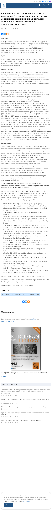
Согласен (8, 505)
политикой (26, 501)
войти (33, 319)
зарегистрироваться (8, 321)
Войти (48, 5)
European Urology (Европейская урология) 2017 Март (20, 294)
